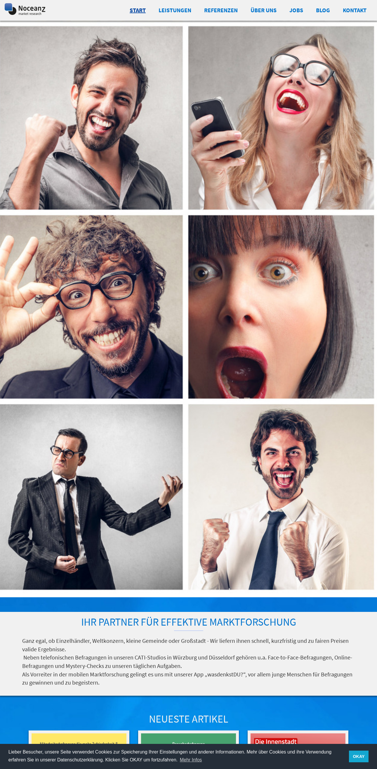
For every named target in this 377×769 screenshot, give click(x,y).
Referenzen (221, 10)
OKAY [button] (358, 756)
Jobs (296, 10)
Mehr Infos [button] (191, 759)
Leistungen (175, 10)
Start (138, 10)
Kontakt (354, 10)
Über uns (264, 10)
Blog (323, 10)
